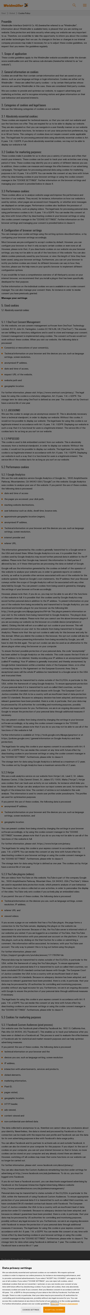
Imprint (54, 1309)
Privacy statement (68, 1309)
